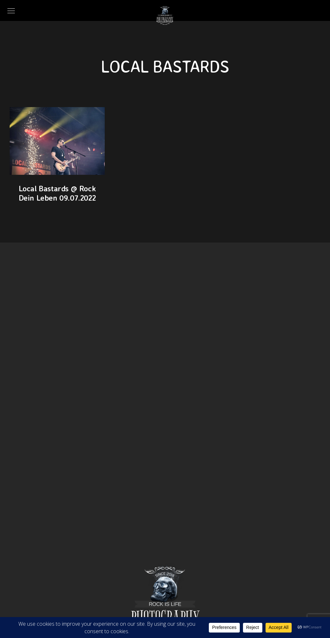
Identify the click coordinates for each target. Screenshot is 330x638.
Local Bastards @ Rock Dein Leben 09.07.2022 (57, 193)
